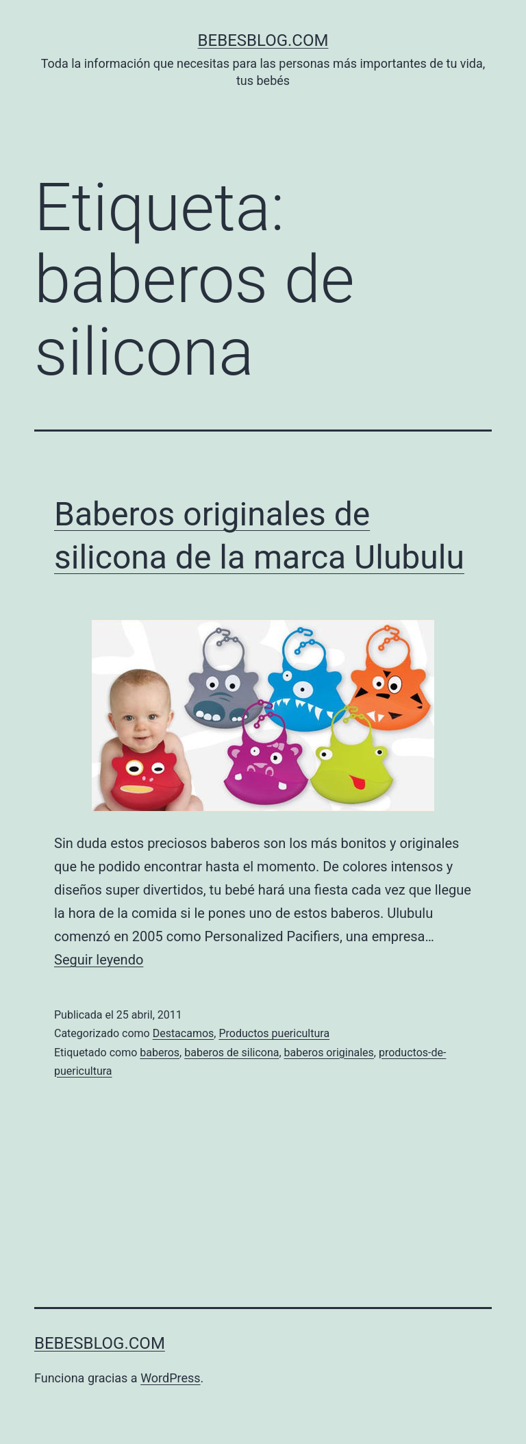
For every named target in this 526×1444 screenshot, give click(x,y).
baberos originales (329, 1052)
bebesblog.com (263, 40)
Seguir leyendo (98, 959)
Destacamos (183, 1033)
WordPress (170, 1378)
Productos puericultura (273, 1033)
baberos (159, 1052)
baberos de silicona (231, 1052)
